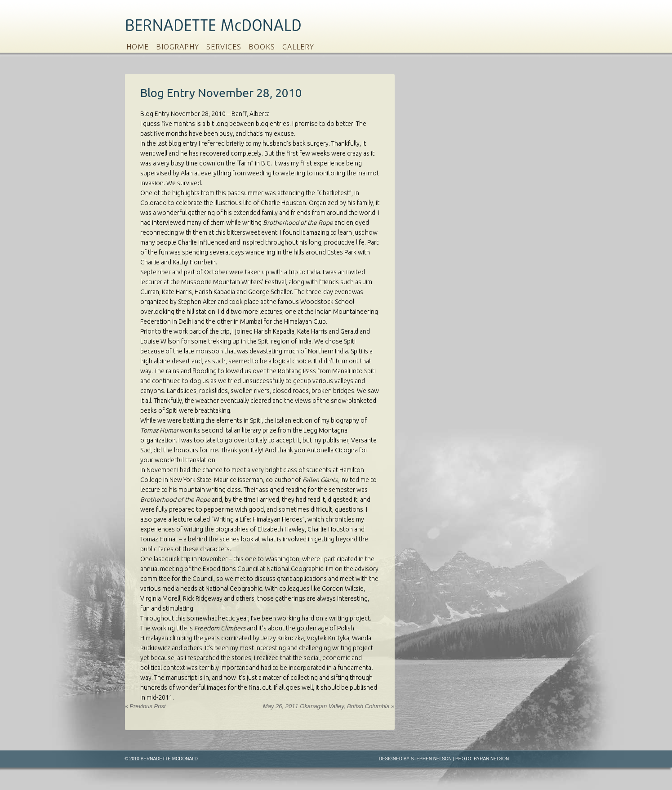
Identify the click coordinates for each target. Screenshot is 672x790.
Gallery (298, 47)
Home (137, 47)
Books (262, 47)
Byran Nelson (491, 758)
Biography (177, 47)
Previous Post (145, 706)
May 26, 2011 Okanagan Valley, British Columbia (329, 706)
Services (223, 47)
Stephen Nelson (431, 758)
